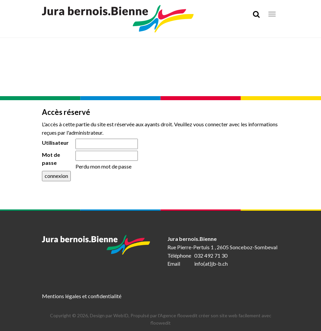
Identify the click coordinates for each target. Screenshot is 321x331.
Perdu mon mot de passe (103, 166)
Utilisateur (55, 142)
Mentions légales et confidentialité (81, 296)
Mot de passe (51, 158)
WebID (120, 315)
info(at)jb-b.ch (211, 263)
